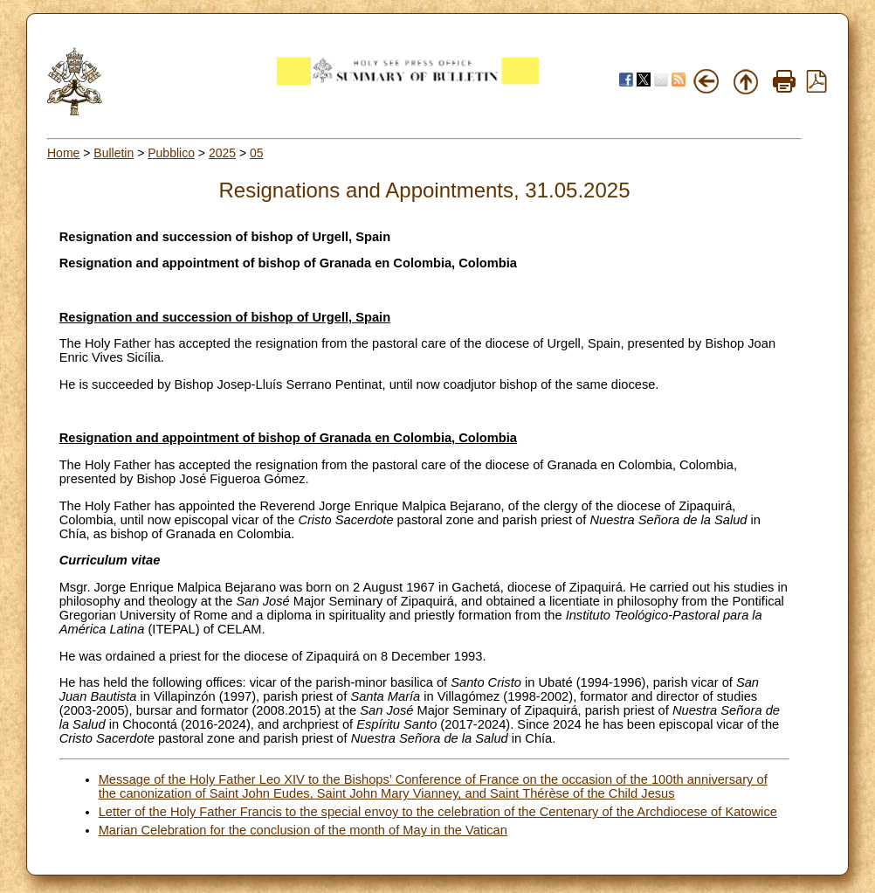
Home (63, 153)
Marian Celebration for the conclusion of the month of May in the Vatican (303, 830)
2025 (222, 153)
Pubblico (171, 153)
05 (257, 153)
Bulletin (113, 153)
